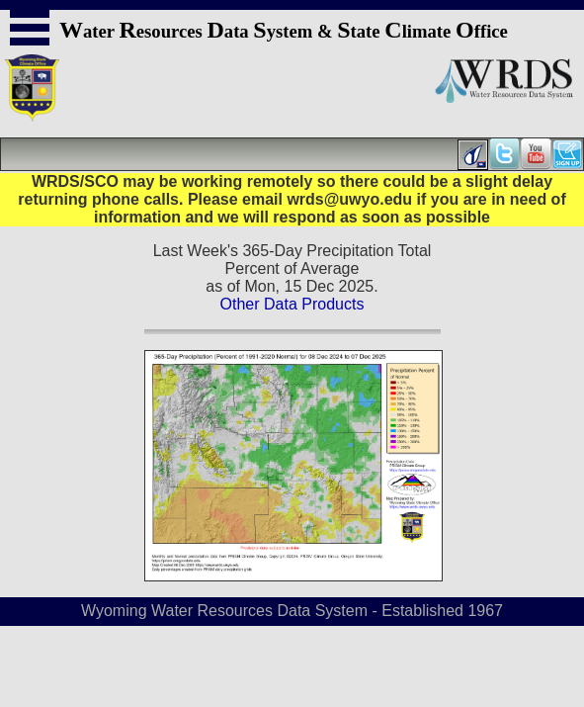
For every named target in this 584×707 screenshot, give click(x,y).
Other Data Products (292, 304)
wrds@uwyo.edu (349, 199)
